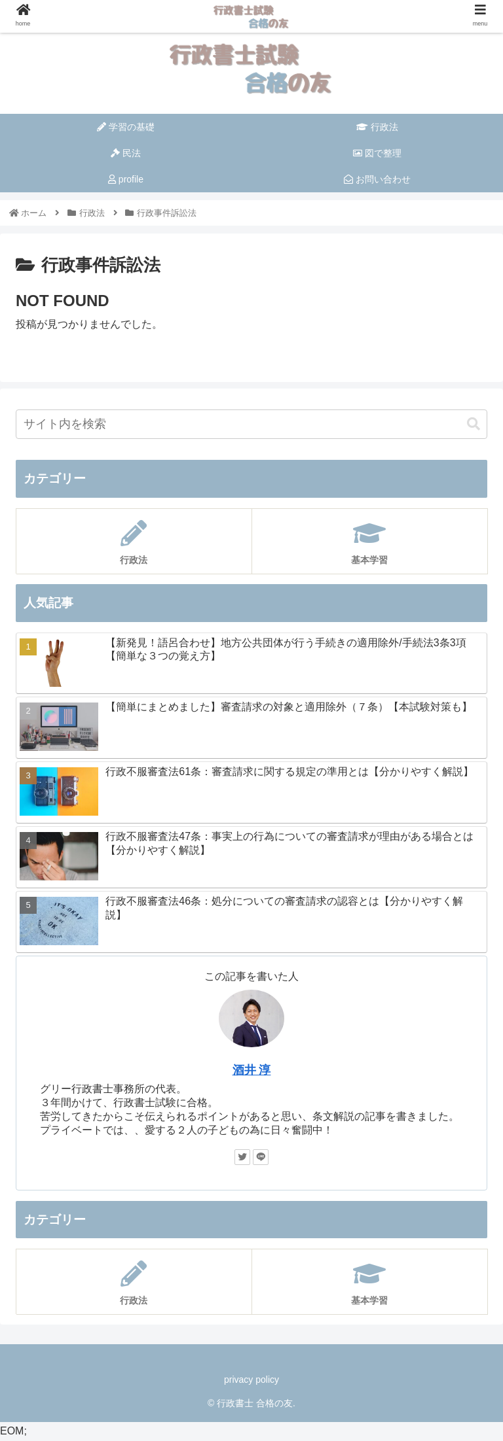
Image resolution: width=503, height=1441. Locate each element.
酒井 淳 (252, 1070)
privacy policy (251, 1379)
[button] (473, 424)
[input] (251, 424)
